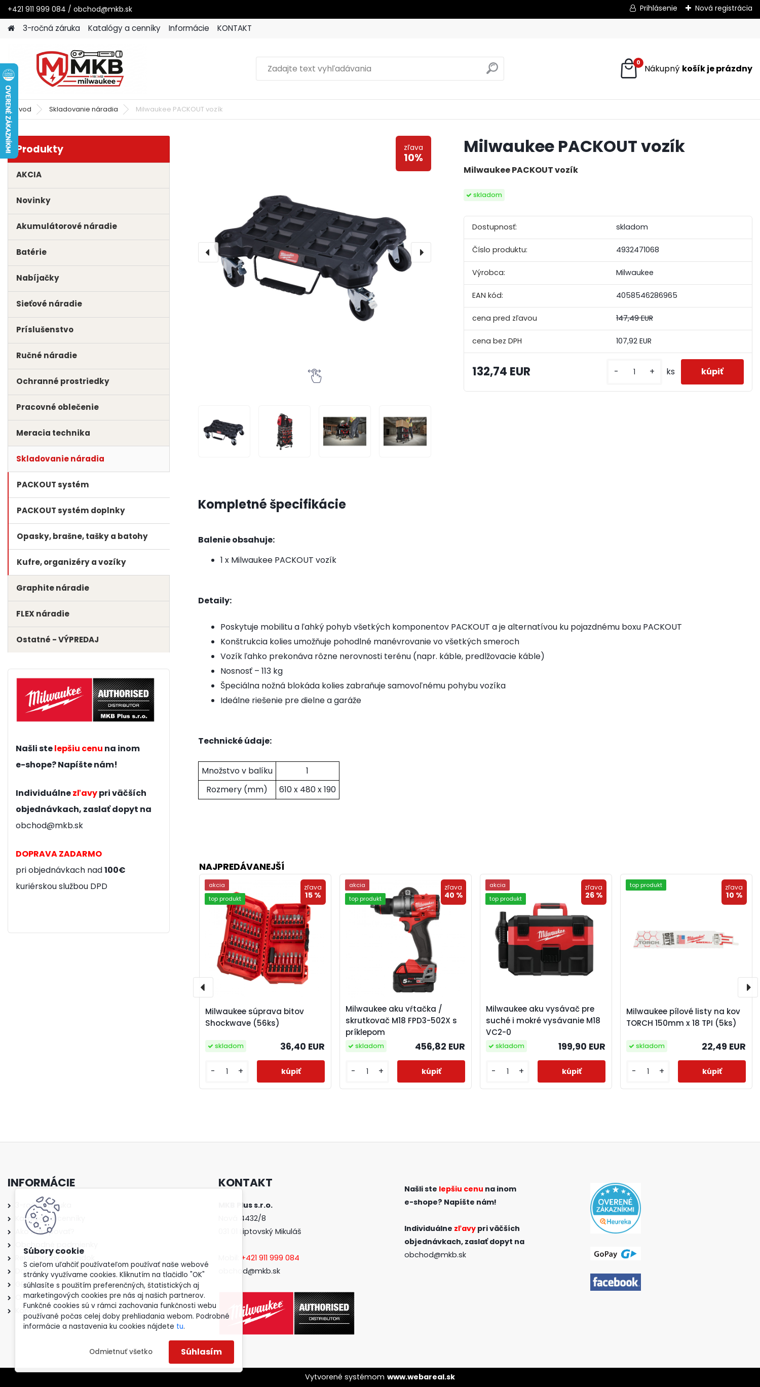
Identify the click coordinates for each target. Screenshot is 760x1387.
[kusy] (634, 372)
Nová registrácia (723, 8)
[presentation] (208, 252)
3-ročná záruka (51, 28)
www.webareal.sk (421, 1377)
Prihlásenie (658, 8)
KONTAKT (234, 28)
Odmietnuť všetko (121, 1352)
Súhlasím (201, 1352)
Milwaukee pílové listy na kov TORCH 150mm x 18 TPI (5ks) (683, 1017)
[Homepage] (11, 28)
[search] (492, 72)
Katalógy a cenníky (124, 28)
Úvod (22, 109)
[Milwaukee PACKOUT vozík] (314, 252)
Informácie (189, 28)
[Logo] (77, 69)
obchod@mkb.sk (49, 825)
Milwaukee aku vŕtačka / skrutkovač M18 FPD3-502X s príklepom (401, 1020)
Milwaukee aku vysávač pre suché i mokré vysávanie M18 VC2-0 (543, 1020)
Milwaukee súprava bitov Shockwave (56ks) (254, 1017)
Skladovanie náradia (83, 109)
